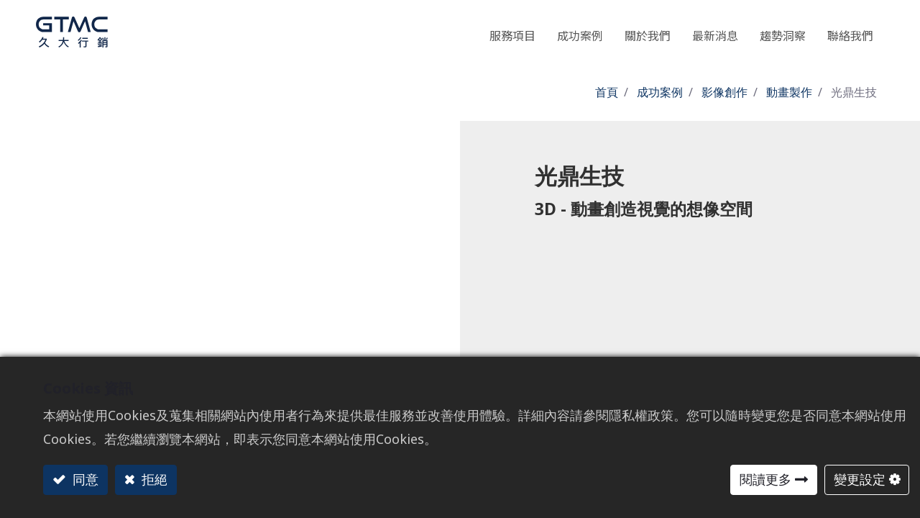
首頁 (606, 92)
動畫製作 (789, 92)
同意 (83, 479)
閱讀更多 (765, 479)
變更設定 (860, 479)
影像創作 (725, 92)
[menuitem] (782, 32)
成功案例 (660, 92)
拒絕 (152, 479)
